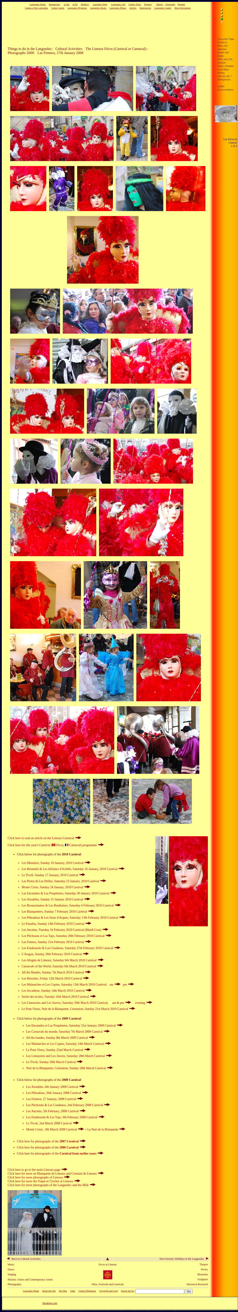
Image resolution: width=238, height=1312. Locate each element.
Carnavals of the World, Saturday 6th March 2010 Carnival (62, 966)
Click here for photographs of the (51, 1141)
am (115, 984)
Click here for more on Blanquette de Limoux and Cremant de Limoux (56, 1173)
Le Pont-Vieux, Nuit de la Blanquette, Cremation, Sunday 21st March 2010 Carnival (78, 1009)
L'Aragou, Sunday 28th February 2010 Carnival (55, 954)
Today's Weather (225, 66)
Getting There (134, 4)
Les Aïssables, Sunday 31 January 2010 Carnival (56, 899)
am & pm (122, 1002)
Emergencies (145, 8)
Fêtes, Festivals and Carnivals (108, 1284)
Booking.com (50, 1303)
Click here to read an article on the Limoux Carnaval (44, 838)
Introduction (54, 4)
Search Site (223, 52)
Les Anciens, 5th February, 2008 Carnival (56, 1111)
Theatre (204, 1264)
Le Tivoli (32, 1062)
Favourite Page (225, 39)
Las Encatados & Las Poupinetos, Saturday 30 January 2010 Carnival (69, 893)
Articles (133, 8)
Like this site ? (224, 76)
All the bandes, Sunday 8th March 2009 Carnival (60, 1037)
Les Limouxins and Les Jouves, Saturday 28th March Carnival (69, 1056)
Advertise (222, 49)
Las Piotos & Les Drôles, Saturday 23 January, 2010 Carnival (64, 881)
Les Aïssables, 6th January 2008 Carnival (55, 1087)
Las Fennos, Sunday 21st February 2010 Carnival (56, 942)
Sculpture (203, 1279)
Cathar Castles (57, 8)
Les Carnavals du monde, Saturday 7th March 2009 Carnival (68, 1031)
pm (128, 984)
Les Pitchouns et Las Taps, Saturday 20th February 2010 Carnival (67, 936)
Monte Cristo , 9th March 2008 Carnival (55, 1129)
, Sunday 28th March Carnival (60, 1062)
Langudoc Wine (100, 4)
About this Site (49, 1291)
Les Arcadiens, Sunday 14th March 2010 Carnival (57, 990)
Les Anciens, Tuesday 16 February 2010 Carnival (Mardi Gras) (65, 930)
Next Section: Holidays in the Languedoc (184, 1258)
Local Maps (223, 69)
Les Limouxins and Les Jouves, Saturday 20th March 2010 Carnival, (65, 1002)
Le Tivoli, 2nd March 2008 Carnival (52, 1123)
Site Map (63, 1291)
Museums (202, 1274)
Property (148, 4)
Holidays (85, 4)
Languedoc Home (38, 4)
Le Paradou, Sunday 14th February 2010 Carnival (56, 923)
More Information (182, 8)
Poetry (204, 1269)
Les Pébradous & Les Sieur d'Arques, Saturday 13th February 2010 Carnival (73, 917)
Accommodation (225, 90)
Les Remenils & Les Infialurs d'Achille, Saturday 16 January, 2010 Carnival (73, 869)
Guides (221, 86)
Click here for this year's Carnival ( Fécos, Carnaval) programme (56, 845)
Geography (170, 4)
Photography (14, 1284)
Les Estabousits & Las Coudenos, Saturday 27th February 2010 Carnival (71, 948)
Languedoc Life (118, 4)
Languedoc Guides (162, 8)
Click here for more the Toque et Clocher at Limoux (44, 1181)
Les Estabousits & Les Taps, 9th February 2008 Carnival (65, 1117)
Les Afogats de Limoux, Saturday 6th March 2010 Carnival (63, 960)
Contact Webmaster (87, 1291)
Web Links (222, 46)
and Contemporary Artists (39, 1279)
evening (143, 1002)
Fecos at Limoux (108, 1264)
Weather (181, 4)
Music (11, 1264)
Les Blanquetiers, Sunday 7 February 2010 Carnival (58, 911)
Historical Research (197, 1284)
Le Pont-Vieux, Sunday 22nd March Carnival (58, 1050)
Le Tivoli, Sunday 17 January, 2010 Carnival (53, 875)
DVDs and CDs (225, 59)
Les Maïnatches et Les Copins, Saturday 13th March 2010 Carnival (64, 984)
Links (72, 1291)
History (160, 4)
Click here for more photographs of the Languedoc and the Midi (52, 1185)
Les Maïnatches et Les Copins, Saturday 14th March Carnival (68, 1044)
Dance (11, 1269)
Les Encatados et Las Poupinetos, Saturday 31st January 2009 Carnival (74, 1025)
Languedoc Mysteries (77, 8)
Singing (12, 1274)
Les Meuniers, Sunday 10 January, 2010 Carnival (56, 863)
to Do (75, 4)
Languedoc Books (98, 8)
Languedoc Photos (118, 8)
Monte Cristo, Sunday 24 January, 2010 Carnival (56, 887)
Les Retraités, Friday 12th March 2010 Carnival (55, 978)
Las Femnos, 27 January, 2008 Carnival (54, 1099)
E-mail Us (222, 42)
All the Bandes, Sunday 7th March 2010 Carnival (56, 972)
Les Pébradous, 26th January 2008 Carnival (57, 1093)
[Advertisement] (101, 28)
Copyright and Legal (108, 1291)
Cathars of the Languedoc (36, 8)
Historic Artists (16, 1279)
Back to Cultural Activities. (24, 1258)
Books (220, 56)
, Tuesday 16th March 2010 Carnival (59, 996)
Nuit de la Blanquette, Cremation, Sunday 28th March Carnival (69, 1068)
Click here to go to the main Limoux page (37, 1169)
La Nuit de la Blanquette (106, 1129)
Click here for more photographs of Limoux (39, 1177)
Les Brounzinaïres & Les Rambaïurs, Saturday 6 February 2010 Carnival (71, 905)
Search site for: (128, 1291)
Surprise (221, 63)
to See (67, 4)
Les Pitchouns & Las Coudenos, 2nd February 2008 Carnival (68, 1105)
